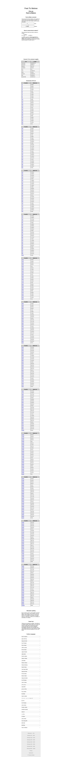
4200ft (23, 504)
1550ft (23, 451)
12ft (22, 102)
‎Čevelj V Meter (24, 707)
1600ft (23, 452)
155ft (23, 276)
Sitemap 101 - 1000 (31, 735)
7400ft (23, 559)
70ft (22, 203)
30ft (22, 134)
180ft (23, 284)
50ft (22, 167)
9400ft (23, 595)
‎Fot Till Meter (24, 680)
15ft (22, 107)
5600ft (23, 530)
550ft (23, 353)
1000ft (23, 430)
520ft (23, 348)
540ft (23, 352)
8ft (22, 96)
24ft (22, 122)
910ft (23, 415)
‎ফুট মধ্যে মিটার (24, 689)
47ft (22, 162)
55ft (22, 178)
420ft (23, 329)
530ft (23, 350)
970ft (23, 425)
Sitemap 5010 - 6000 (31, 746)
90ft (22, 238)
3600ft (23, 494)
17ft (22, 110)
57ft (22, 181)
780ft (23, 394)
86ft (22, 232)
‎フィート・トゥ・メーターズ (27, 698)
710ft (23, 379)
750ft (23, 386)
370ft (23, 321)
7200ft (23, 556)
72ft (22, 206)
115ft (23, 262)
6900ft (23, 551)
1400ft (23, 446)
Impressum (31, 752)
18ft (22, 112)
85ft (22, 230)
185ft (23, 285)
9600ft (23, 598)
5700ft (23, 532)
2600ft (23, 478)
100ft (23, 255)
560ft (23, 355)
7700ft (23, 567)
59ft (22, 185)
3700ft (23, 496)
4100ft (23, 503)
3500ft (23, 493)
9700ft (23, 600)
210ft (23, 292)
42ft (22, 154)
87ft (22, 233)
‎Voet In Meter (24, 682)
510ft (23, 347)
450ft (23, 334)
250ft (23, 298)
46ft (22, 161)
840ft (23, 404)
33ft (22, 139)
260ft (23, 303)
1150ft (23, 438)
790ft (23, 395)
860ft (23, 407)
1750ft (23, 457)
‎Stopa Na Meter (25, 678)
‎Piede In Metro (24, 662)
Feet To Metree (31, 8)
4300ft (23, 506)
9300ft (23, 593)
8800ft (23, 585)
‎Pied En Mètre (24, 656)
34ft (22, 141)
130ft (23, 267)
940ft (23, 420)
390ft (23, 324)
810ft (23, 399)
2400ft (23, 472)
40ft (22, 151)
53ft (22, 175)
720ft (23, 381)
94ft (22, 245)
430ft (23, 331)
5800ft (23, 533)
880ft (23, 410)
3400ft (23, 491)
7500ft (23, 561)
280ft (23, 306)
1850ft (23, 460)
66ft (22, 196)
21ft (22, 117)
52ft (22, 173)
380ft (23, 323)
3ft (22, 87)
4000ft (23, 501)
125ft (23, 266)
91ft (22, 240)
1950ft (23, 464)
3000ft (23, 485)
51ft (22, 172)
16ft (22, 109)
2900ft (23, 483)
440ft (23, 332)
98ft (22, 251)
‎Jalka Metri (24, 654)
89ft (22, 237)
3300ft (23, 490)
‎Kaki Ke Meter (24, 696)
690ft (23, 376)
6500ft (23, 545)
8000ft (23, 572)
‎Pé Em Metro (24, 673)
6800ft (23, 550)
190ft (23, 287)
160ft (23, 277)
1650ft (23, 454)
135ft (23, 269)
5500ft (23, 528)
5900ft (23, 535)
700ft (23, 378)
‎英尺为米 (23, 722)
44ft (22, 157)
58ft (22, 183)
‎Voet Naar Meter (25, 669)
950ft (23, 422)
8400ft (23, 579)
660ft (23, 371)
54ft (22, 177)
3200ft (23, 488)
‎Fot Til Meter (24, 702)
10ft (22, 99)
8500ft (23, 580)
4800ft (23, 514)
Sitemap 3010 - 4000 (31, 741)
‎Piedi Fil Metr (24, 667)
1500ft (23, 449)
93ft (22, 243)
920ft (23, 417)
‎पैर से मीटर (23, 693)
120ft (23, 264)
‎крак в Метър (24, 638)
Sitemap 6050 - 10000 (31, 748)
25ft (22, 123)
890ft (23, 412)
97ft (22, 250)
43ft (22, 156)
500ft (23, 342)
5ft (22, 91)
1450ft (23, 447)
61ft (22, 188)
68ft (22, 199)
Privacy (31, 750)
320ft (23, 313)
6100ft (23, 538)
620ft (23, 365)
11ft (22, 100)
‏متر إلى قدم (24, 684)
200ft (23, 290)
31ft (22, 136)
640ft (23, 368)
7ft (22, 94)
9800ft (23, 602)
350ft (23, 318)
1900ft (23, 462)
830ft (23, 402)
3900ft (23, 499)
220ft (23, 294)
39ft (22, 149)
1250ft (23, 441)
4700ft (23, 512)
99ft (22, 253)
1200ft (23, 439)
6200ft (23, 540)
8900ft (23, 587)
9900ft (23, 603)
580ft (23, 358)
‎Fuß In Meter (24, 645)
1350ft (23, 444)
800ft (23, 397)
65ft (22, 195)
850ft (23, 405)
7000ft (23, 553)
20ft (22, 115)
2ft (22, 86)
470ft (23, 337)
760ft (23, 391)
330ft (23, 314)
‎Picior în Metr (24, 675)
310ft (23, 311)
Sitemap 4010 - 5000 (31, 744)
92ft (22, 242)
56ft (22, 180)
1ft (22, 84)
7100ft (23, 555)
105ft (23, 259)
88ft (22, 235)
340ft (23, 316)
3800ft (23, 498)
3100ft (23, 486)
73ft (22, 208)
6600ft (23, 546)
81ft (22, 224)
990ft (23, 428)
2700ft (23, 480)
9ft (22, 97)
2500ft (23, 474)
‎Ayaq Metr (23, 686)
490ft (23, 341)
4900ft (23, 516)
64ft (22, 193)
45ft (22, 159)
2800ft (23, 481)
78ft (22, 219)
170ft (23, 280)
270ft (23, 305)
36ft (22, 144)
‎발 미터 (23, 700)
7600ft (23, 566)
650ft (23, 370)
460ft (23, 336)
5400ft (23, 527)
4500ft (23, 509)
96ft (22, 248)
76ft (22, 215)
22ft (22, 118)
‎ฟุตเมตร (23, 711)
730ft (23, 383)
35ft (22, 143)
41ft (22, 152)
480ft (23, 339)
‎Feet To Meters (24, 636)
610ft (23, 363)
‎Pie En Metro (24, 649)
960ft (23, 423)
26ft (22, 128)
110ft (23, 261)
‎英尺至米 (23, 725)
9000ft (23, 589)
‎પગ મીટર (23, 714)
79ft (22, 220)
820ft (23, 400)
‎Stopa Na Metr (24, 671)
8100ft (23, 574)
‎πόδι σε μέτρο (24, 647)
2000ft (23, 465)
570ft (23, 357)
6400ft (23, 543)
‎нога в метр (24, 705)
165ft (23, 279)
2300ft (23, 470)
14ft (22, 105)
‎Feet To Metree (24, 727)
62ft (22, 190)
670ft (23, 373)
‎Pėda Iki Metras (24, 664)
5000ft (23, 517)
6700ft (23, 548)
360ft (23, 319)
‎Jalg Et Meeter (24, 651)
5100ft (23, 522)
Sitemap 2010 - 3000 (31, 739)
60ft (22, 186)
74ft (22, 209)
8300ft (23, 577)
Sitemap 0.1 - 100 (31, 733)
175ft (23, 282)
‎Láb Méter (23, 660)
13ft (22, 104)
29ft (22, 133)
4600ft (23, 511)
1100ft (23, 436)
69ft (22, 201)
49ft (22, 165)
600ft (23, 361)
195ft (23, 289)
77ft (22, 217)
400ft (23, 326)
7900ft (23, 571)
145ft (23, 272)
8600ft (23, 582)
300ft (23, 310)
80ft (22, 222)
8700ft (23, 584)
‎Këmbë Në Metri (25, 709)
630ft (23, 366)
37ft (22, 146)
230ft (23, 295)
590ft (23, 360)
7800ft (23, 569)
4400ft (23, 508)
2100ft (23, 467)
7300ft (23, 558)
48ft (22, 164)
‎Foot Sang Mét (24, 720)
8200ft (23, 575)
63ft (22, 191)
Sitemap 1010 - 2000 (31, 737)
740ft (23, 384)
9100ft (23, 590)
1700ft (23, 456)
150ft (23, 274)
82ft (22, 225)
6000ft (23, 537)
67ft (22, 198)
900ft (23, 413)
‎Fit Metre (23, 716)
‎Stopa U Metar (24, 658)
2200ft (23, 469)
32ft (22, 138)
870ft (23, 409)
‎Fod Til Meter (24, 643)
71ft (22, 204)
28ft (22, 131)
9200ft (23, 592)
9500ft (23, 597)
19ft (22, 114)
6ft (22, 92)
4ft (22, 89)
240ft (23, 297)
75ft (22, 211)
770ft (23, 392)
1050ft (23, 434)
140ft (23, 271)
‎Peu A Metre (24, 691)
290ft (23, 308)
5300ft (23, 525)
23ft (22, 120)
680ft (23, 375)
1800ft (23, 459)
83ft (22, 227)
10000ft (23, 605)
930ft (23, 418)
